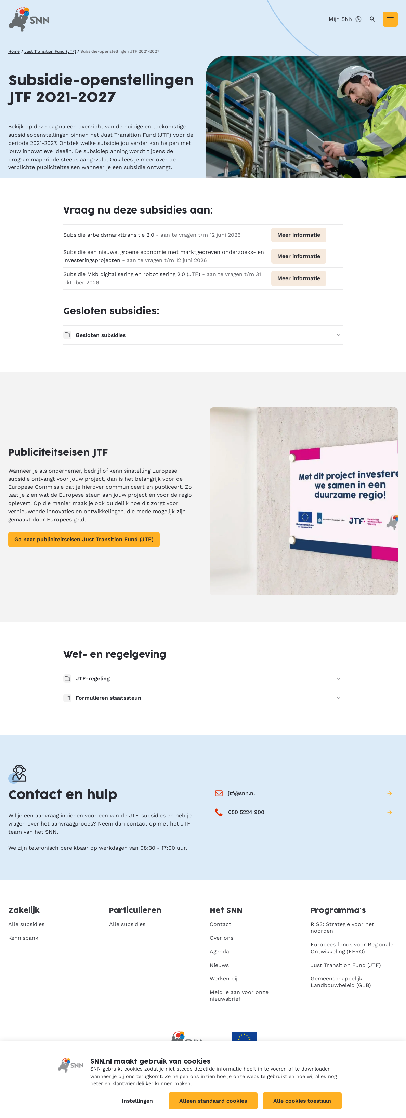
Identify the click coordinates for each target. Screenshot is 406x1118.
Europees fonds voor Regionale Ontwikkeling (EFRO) (352, 948)
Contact (220, 924)
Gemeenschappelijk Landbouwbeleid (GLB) (341, 982)
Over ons (221, 938)
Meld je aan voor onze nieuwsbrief (239, 995)
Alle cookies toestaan (302, 1100)
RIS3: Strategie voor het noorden (342, 927)
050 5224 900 (304, 812)
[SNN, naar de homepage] (28, 19)
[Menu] (390, 19)
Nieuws (219, 965)
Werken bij (223, 978)
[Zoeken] (372, 19)
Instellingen (137, 1100)
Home (14, 51)
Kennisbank (23, 938)
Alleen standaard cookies (213, 1100)
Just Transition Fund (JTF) (50, 51)
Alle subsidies (26, 924)
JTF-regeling (203, 678)
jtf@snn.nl (304, 793)
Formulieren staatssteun (203, 698)
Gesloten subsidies (203, 335)
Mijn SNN (346, 19)
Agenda (219, 951)
